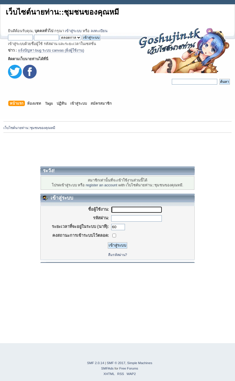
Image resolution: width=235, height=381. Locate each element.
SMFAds (107, 368)
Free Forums (128, 368)
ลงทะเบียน (99, 31)
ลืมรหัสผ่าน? (117, 255)
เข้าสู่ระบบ (73, 31)
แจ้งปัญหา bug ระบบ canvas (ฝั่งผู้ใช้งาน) (51, 50)
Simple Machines (139, 363)
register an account (101, 185)
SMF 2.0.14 (95, 363)
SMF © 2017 (116, 363)
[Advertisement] (117, 149)
